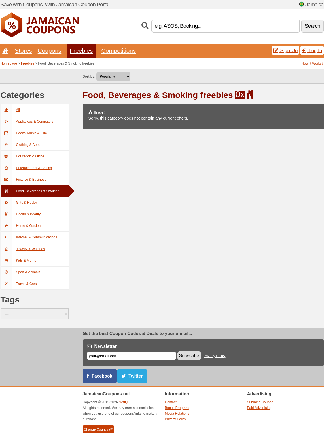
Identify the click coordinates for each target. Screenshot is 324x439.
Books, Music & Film (24, 133)
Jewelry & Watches (23, 249)
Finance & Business (23, 179)
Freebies (81, 50)
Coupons (50, 50)
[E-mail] (131, 356)
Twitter (135, 376)
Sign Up (285, 50)
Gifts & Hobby (19, 202)
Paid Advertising (259, 408)
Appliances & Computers (27, 121)
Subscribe (189, 355)
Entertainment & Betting (26, 168)
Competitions (118, 50)
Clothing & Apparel (22, 144)
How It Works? (313, 63)
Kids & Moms (18, 260)
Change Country (98, 429)
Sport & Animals (20, 272)
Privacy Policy (215, 356)
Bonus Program (177, 408)
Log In (312, 50)
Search (312, 26)
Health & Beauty (21, 214)
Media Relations (177, 413)
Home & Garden (21, 225)
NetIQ (123, 402)
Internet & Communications (29, 237)
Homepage (9, 63)
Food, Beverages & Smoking (30, 191)
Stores (23, 50)
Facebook (102, 376)
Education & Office (22, 156)
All (10, 110)
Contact (171, 402)
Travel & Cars (19, 283)
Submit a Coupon (260, 402)
